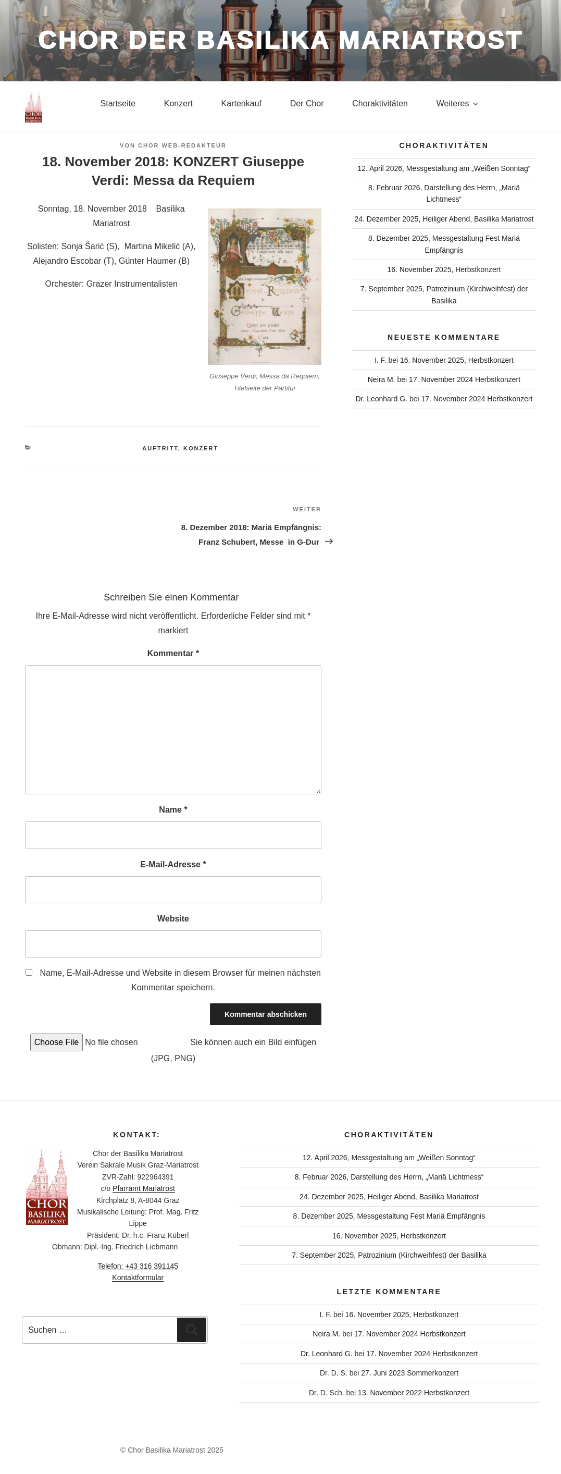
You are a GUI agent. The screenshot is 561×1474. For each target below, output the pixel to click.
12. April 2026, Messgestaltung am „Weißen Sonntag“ (443, 168)
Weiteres (458, 103)
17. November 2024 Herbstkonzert (464, 379)
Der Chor (307, 103)
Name (173, 809)
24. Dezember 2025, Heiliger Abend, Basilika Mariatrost (443, 219)
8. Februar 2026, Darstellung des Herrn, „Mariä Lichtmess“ (389, 1177)
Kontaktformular (138, 1277)
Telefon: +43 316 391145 (137, 1266)
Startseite (118, 103)
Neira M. (381, 379)
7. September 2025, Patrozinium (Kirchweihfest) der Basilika (389, 1255)
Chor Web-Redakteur (182, 145)
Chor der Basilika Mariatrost (280, 40)
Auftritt (160, 448)
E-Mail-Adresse (173, 864)
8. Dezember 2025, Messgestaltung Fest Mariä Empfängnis (389, 1216)
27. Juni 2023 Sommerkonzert (409, 1373)
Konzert (178, 103)
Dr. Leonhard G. (381, 399)
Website (173, 918)
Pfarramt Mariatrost (144, 1188)
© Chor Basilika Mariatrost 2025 (171, 1450)
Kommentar (173, 653)
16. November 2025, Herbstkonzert (444, 269)
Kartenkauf (241, 103)
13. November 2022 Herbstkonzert (413, 1393)
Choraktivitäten (380, 103)
